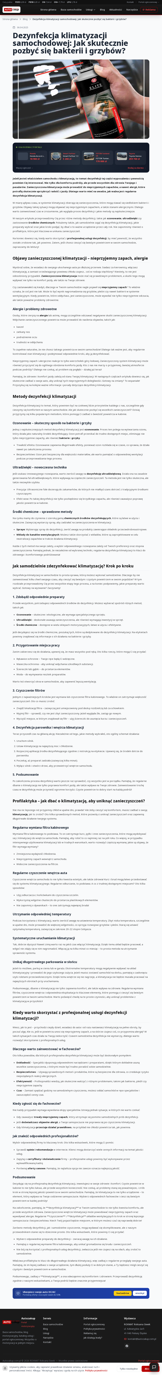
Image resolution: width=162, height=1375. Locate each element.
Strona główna (48, 9)
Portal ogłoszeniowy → (149, 2)
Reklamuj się (90, 1333)
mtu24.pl (139, 1293)
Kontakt (130, 2)
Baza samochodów (71, 9)
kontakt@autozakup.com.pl (140, 1338)
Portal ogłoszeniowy (94, 1324)
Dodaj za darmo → (137, 168)
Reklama (149, 9)
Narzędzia (132, 9)
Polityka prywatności (94, 1328)
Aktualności (115, 9)
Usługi (91, 9)
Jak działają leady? (93, 1337)
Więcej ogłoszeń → (24, 168)
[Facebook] (127, 1346)
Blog (102, 9)
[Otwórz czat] (154, 1367)
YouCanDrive (122, 1293)
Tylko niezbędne (129, 1368)
